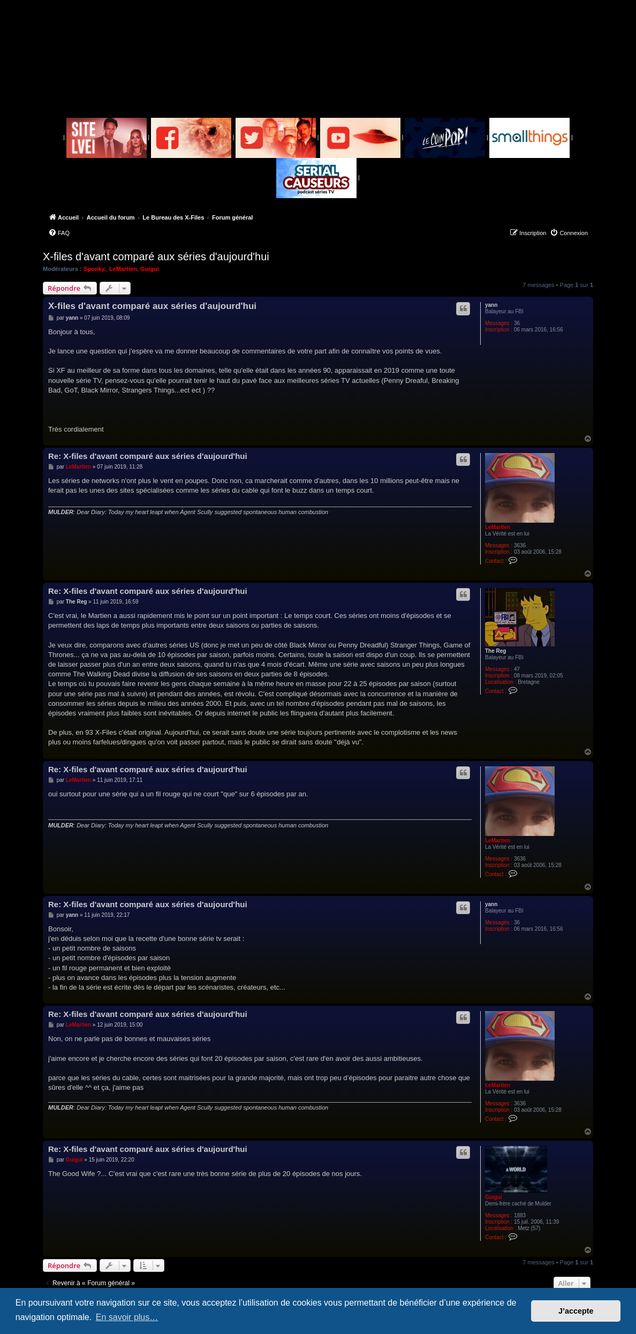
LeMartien (123, 269)
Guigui (149, 269)
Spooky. (95, 269)
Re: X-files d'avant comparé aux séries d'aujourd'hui (147, 456)
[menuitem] (59, 233)
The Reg (495, 651)
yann (491, 305)
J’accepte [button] (576, 1311)
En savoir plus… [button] (127, 1317)
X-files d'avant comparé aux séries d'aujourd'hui (156, 256)
